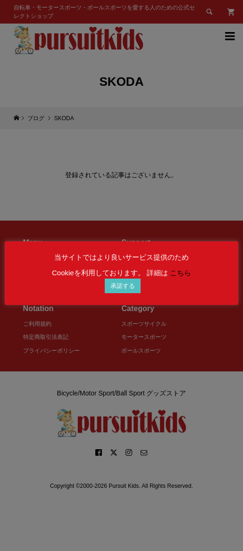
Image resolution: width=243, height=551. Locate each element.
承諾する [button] (122, 285)
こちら (180, 273)
